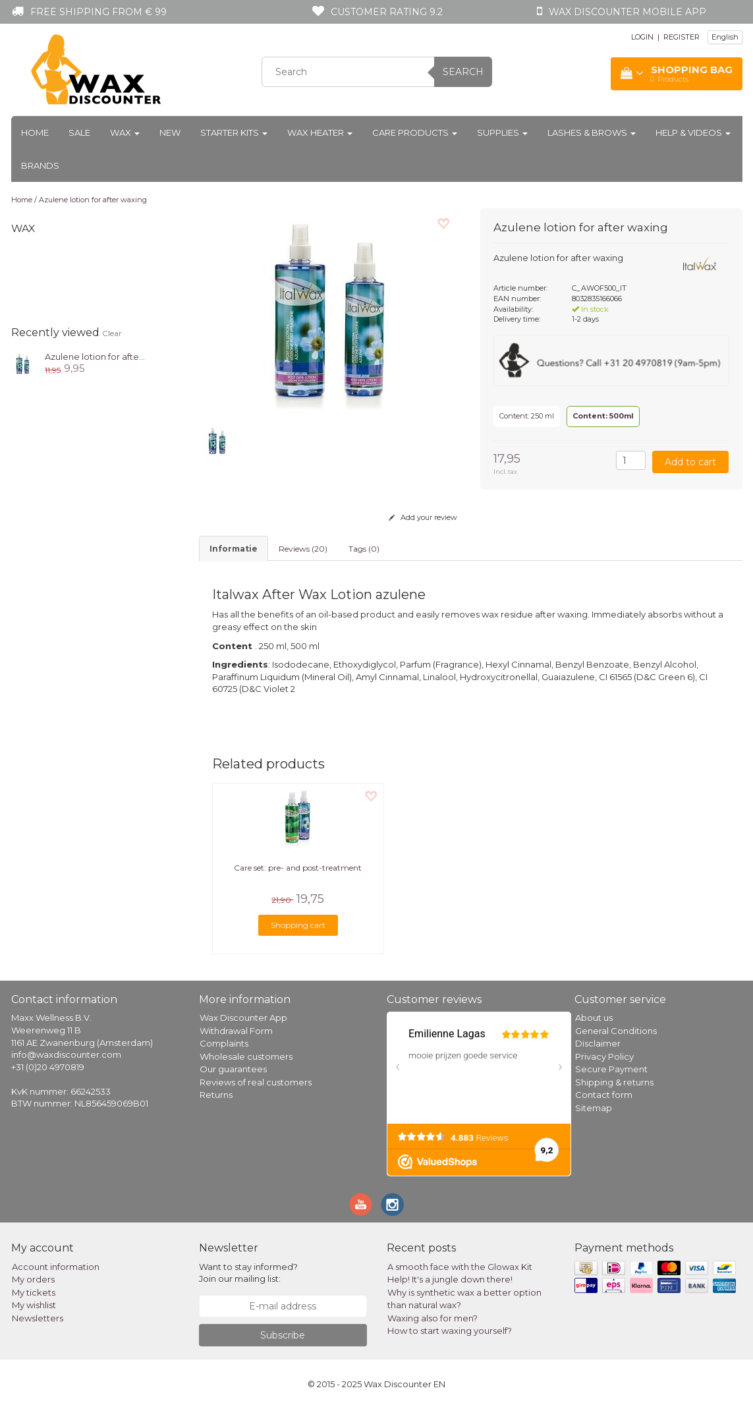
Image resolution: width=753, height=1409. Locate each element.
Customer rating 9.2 (387, 12)
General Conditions (616, 1030)
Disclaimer (598, 1043)
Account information (55, 1266)
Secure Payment (611, 1069)
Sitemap (593, 1108)
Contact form (603, 1094)
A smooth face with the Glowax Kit (459, 1266)
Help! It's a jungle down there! (450, 1279)
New (170, 132)
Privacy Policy (604, 1056)
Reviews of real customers (256, 1082)
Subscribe (282, 1335)
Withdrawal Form (236, 1030)
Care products (414, 132)
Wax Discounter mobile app (627, 12)
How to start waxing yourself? (449, 1330)
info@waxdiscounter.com (66, 1054)
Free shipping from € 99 (98, 12)
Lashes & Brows (591, 132)
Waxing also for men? (432, 1318)
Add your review (423, 517)
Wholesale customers (246, 1056)
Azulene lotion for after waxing (93, 199)
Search (463, 72)
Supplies (502, 132)
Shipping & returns (614, 1082)
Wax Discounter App (243, 1017)
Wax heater (319, 132)
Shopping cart (298, 925)
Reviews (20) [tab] (303, 549)
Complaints (224, 1043)
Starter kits (233, 132)
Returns (216, 1094)
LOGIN (642, 37)
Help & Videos (693, 132)
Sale (79, 132)
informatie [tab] (233, 549)
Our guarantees (233, 1069)
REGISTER (681, 37)
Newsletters (37, 1318)
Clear (112, 333)
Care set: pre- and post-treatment (298, 868)
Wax (125, 132)
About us (594, 1017)
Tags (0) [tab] (364, 549)
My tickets (33, 1292)
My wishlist (34, 1305)
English (725, 37)
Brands (40, 165)
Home (35, 132)
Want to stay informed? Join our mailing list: (248, 1272)
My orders (33, 1279)
